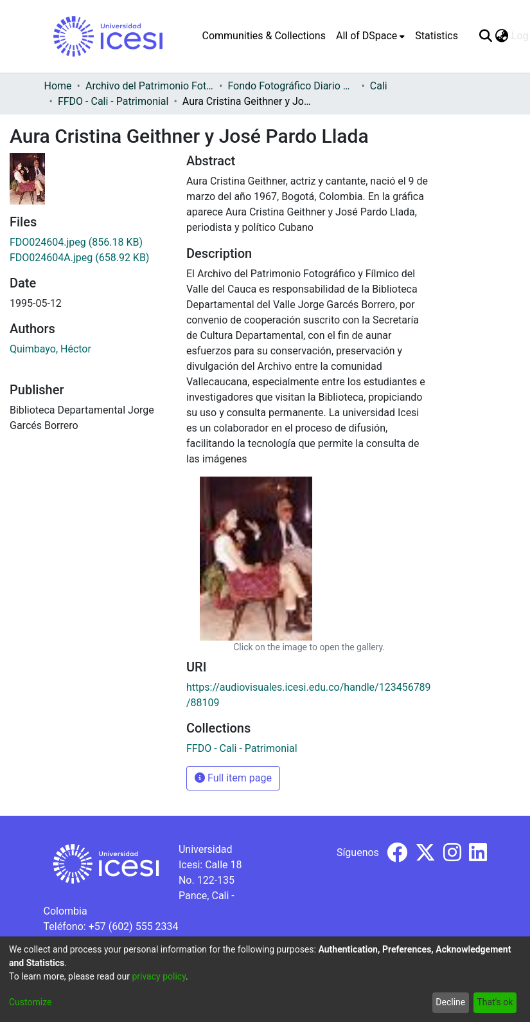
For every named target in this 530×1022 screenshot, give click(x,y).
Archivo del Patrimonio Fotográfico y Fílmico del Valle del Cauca (149, 86)
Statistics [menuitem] (436, 36)
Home (58, 86)
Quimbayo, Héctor (50, 349)
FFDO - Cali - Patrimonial (113, 101)
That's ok (495, 1002)
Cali (378, 86)
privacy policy (159, 976)
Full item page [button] (233, 778)
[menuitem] (370, 36)
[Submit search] (486, 36)
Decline (450, 1002)
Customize (30, 1002)
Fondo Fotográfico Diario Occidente (291, 86)
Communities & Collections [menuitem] (264, 36)
